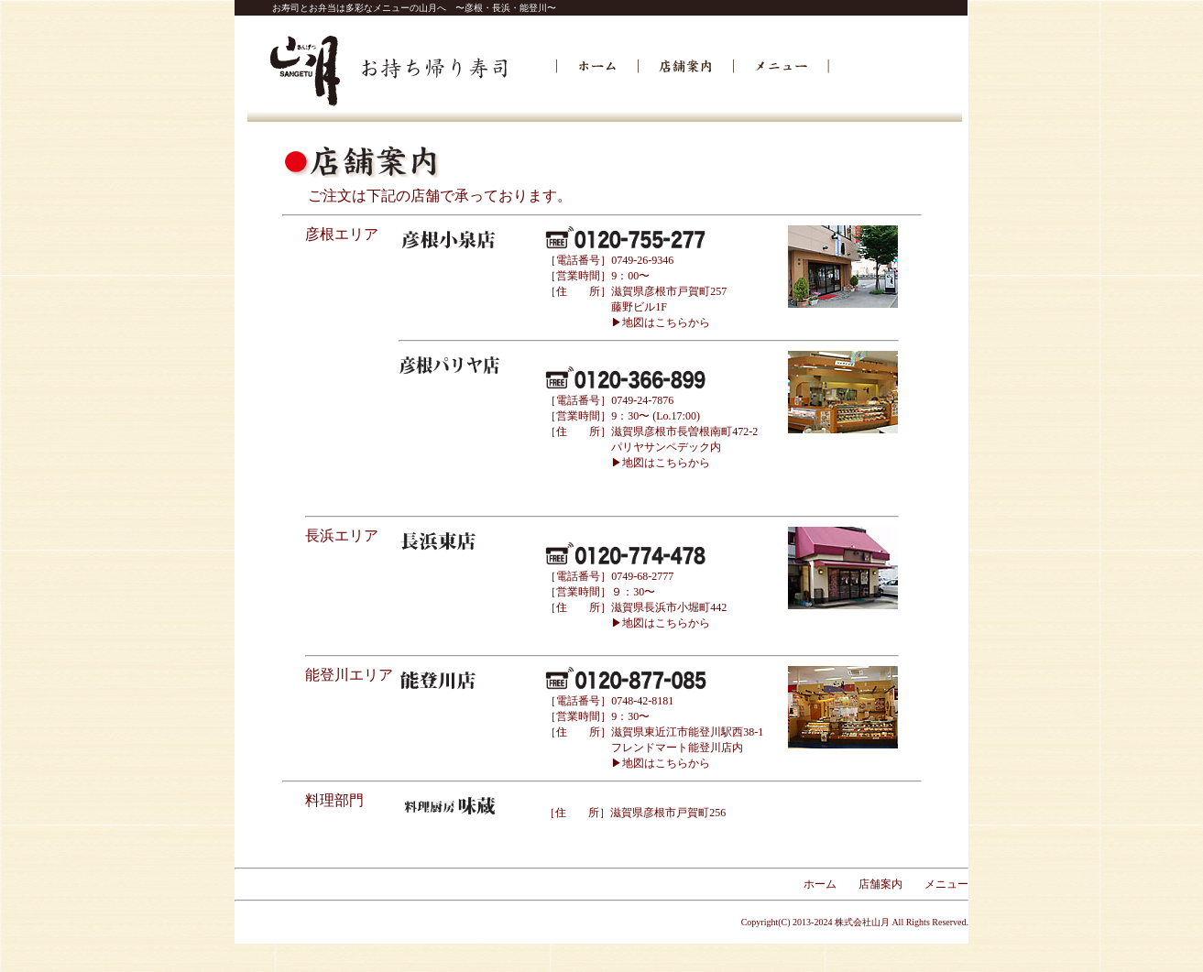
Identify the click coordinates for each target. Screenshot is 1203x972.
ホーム (820, 884)
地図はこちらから (666, 462)
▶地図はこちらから (660, 322)
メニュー (946, 884)
